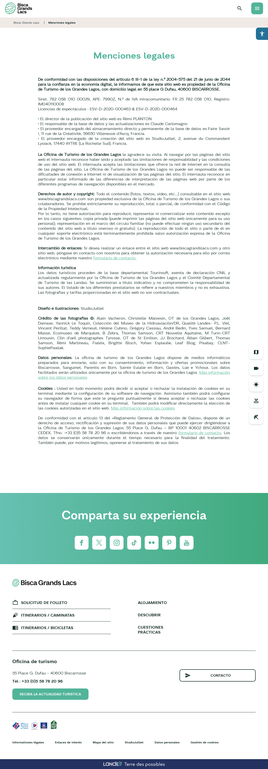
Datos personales (167, 742)
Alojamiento (152, 602)
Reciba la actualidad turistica (50, 694)
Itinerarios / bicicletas (47, 627)
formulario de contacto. (114, 257)
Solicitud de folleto (44, 602)
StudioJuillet (134, 742)
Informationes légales (28, 742)
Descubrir (149, 614)
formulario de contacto (200, 432)
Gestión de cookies (204, 742)
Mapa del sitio (103, 742)
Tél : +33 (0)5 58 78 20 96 (37, 681)
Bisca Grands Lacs (26, 22)
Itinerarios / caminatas (47, 615)
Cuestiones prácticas (150, 630)
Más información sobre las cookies (143, 408)
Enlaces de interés (68, 742)
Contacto (221, 675)
